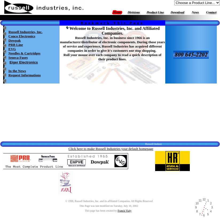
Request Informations (25, 75)
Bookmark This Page (112, 23)
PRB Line (16, 45)
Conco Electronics (22, 36)
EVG (12, 49)
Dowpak (15, 40)
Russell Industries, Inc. (25, 32)
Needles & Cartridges (25, 53)
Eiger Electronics (24, 62)
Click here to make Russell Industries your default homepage (110, 149)
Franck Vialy (125, 210)
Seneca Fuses (18, 58)
